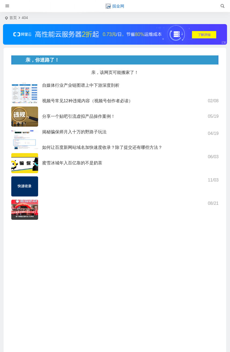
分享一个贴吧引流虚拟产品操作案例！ (78, 116)
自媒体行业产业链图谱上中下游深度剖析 (80, 85)
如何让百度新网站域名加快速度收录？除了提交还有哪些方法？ (102, 147)
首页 (13, 18)
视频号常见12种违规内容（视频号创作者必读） (87, 101)
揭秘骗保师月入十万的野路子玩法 (74, 132)
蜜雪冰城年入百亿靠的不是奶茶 (72, 163)
